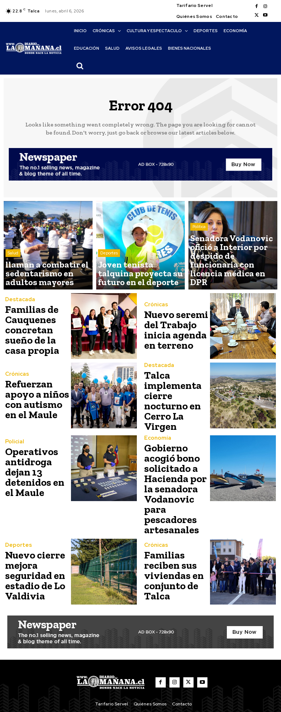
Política (199, 257)
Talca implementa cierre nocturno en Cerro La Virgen (175, 400)
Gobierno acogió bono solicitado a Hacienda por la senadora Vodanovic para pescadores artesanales (176, 475)
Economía (156, 435)
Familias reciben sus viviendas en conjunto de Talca (170, 550)
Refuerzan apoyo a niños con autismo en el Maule (36, 399)
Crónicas (154, 308)
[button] (80, 66)
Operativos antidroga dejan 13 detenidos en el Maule (36, 469)
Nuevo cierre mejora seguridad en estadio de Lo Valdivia (32, 550)
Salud (13, 262)
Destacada (18, 304)
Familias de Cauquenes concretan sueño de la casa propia (28, 330)
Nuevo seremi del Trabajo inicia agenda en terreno (172, 330)
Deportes (109, 262)
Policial (13, 442)
